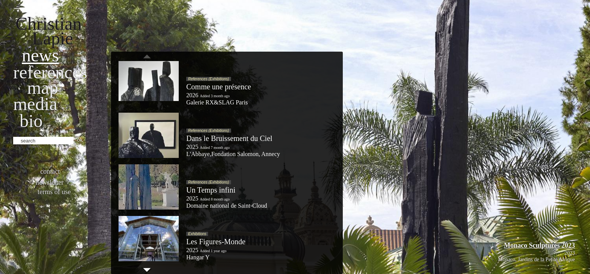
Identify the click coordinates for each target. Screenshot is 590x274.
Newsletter (50, 182)
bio (31, 121)
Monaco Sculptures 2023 (539, 245)
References (50, 72)
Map (42, 88)
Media (35, 104)
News (40, 55)
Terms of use (54, 192)
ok (80, 140)
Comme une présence (218, 87)
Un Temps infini (210, 190)
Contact (50, 171)
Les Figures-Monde (215, 241)
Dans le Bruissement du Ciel (229, 138)
